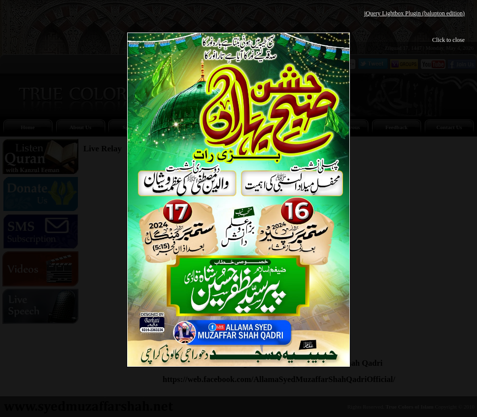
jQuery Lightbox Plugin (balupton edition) (414, 13)
